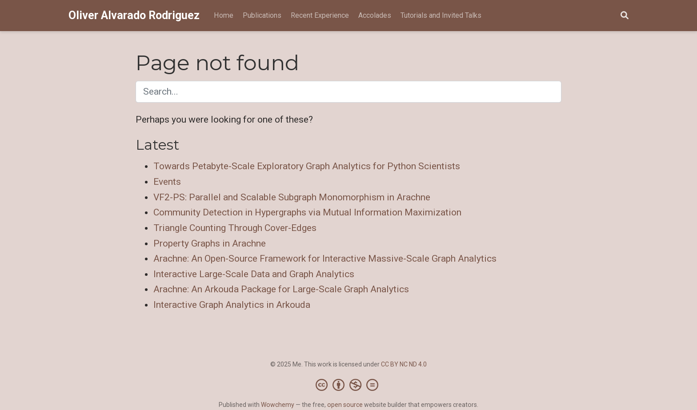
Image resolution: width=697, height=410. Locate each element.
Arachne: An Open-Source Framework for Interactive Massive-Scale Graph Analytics (325, 258)
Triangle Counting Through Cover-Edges (234, 228)
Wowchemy (277, 404)
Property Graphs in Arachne (209, 243)
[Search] (625, 16)
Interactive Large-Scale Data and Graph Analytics (253, 274)
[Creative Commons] (349, 384)
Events (167, 181)
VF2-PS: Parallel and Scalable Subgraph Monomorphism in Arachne (291, 197)
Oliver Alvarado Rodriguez (134, 15)
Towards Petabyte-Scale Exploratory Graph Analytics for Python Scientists (306, 166)
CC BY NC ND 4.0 (404, 364)
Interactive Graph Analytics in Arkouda (231, 304)
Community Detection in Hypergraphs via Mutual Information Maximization (307, 212)
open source (345, 404)
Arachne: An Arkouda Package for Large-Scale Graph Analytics (281, 289)
